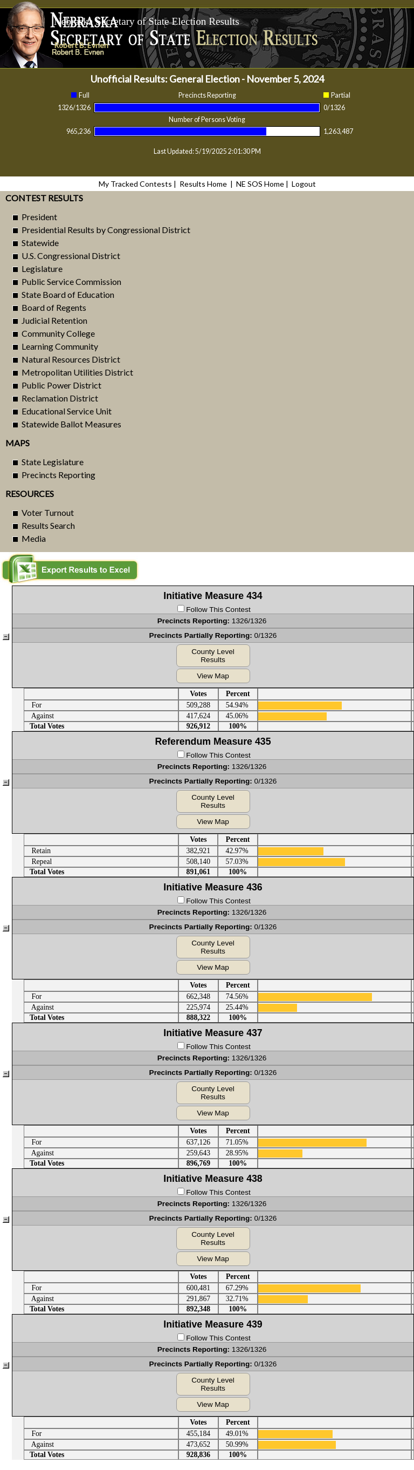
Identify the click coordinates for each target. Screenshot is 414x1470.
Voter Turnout (48, 512)
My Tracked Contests (135, 183)
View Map (213, 676)
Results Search (48, 525)
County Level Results (212, 656)
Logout (304, 183)
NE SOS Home (260, 183)
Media (34, 538)
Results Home (203, 183)
